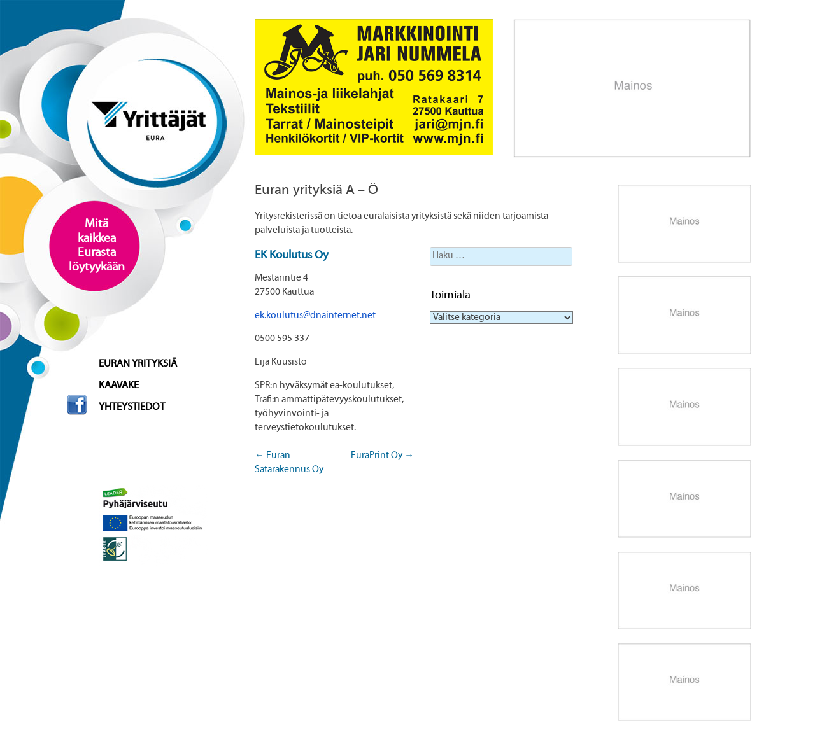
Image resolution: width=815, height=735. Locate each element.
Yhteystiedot (132, 407)
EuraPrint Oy (382, 456)
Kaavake (119, 386)
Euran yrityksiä (138, 364)
